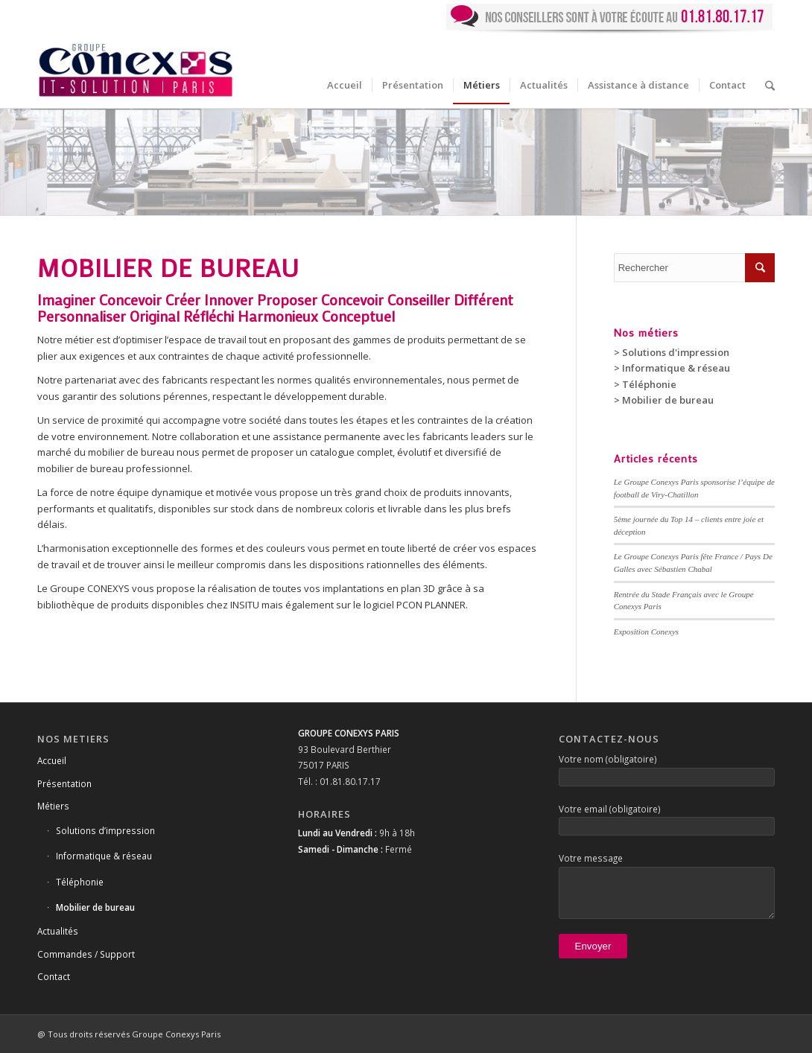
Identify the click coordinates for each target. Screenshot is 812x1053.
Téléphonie (80, 882)
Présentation (64, 783)
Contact (53, 976)
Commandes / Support (86, 954)
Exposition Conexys (646, 631)
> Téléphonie (645, 384)
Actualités (57, 931)
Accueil (51, 760)
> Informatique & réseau (672, 368)
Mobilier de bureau (95, 907)
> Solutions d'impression (671, 352)
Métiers (53, 806)
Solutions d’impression (105, 830)
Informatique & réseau (104, 856)
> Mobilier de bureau (664, 400)
